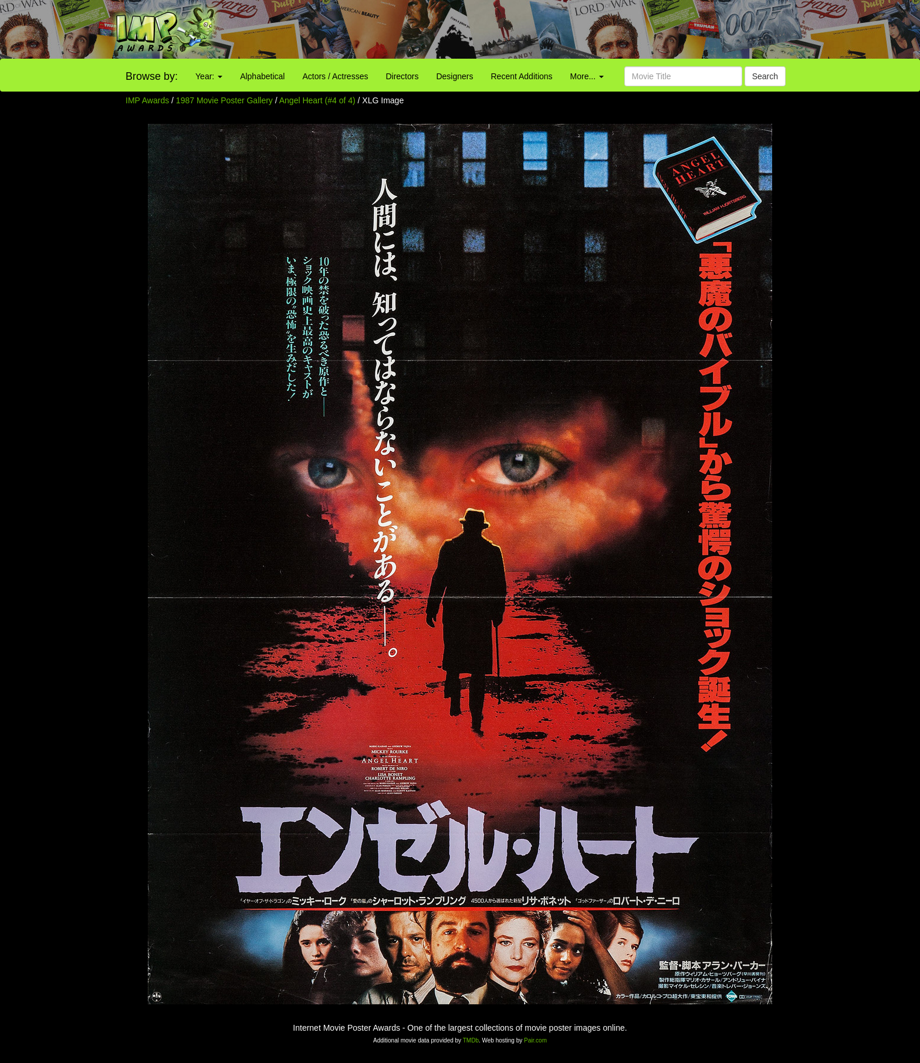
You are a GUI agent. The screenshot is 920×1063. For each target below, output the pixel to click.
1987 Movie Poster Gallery (224, 100)
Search (765, 76)
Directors (401, 76)
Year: (208, 76)
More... (587, 76)
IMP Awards (147, 100)
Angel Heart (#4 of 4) (317, 100)
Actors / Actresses (335, 76)
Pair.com (535, 1040)
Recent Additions (522, 76)
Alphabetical (262, 76)
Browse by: (152, 76)
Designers (454, 76)
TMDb (471, 1040)
